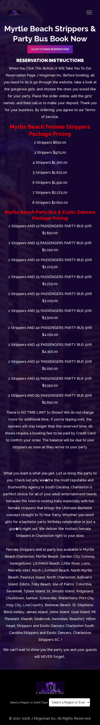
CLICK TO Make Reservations (50, 49)
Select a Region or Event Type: (29, 702)
